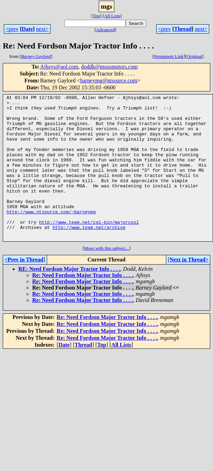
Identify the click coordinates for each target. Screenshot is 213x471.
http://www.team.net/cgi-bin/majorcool (89, 248)
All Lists (112, 15)
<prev (12, 29)
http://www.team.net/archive (89, 254)
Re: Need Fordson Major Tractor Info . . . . (82, 304)
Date (27, 29)
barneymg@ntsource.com (108, 80)
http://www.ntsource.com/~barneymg (51, 235)
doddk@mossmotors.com (109, 67)
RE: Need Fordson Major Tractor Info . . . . (69, 298)
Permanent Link (169, 56)
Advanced (105, 29)
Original (194, 56)
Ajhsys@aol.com (59, 67)
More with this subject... (106, 277)
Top (96, 15)
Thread (183, 29)
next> (42, 29)
